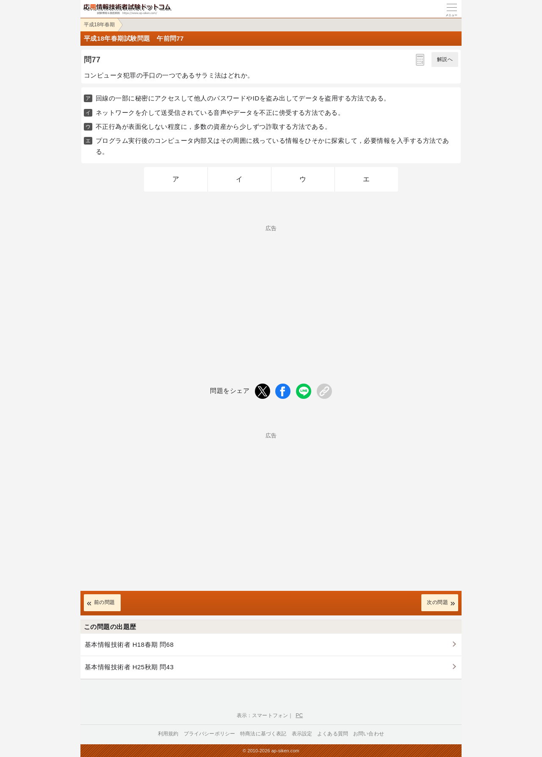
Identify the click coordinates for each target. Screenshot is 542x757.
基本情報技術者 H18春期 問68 (129, 644)
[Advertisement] (271, 290)
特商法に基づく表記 (263, 734)
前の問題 (104, 602)
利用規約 (168, 734)
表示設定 (302, 734)
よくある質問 (332, 734)
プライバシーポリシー (209, 734)
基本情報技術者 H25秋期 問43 (129, 667)
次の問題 (437, 602)
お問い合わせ (368, 734)
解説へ (445, 59)
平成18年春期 (99, 25)
